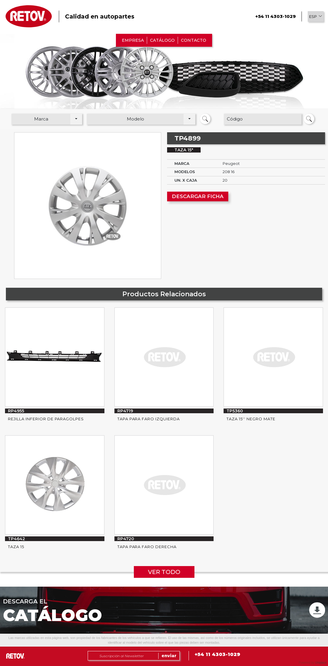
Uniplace (321, 662)
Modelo (135, 119)
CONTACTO (193, 40)
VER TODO (164, 571)
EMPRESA (133, 40)
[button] (316, 16)
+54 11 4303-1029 (275, 16)
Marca (41, 119)
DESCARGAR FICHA (198, 196)
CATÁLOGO (162, 40)
